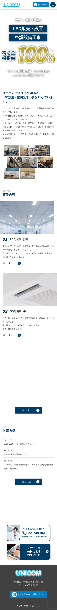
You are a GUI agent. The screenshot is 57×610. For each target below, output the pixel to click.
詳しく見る (27, 410)
